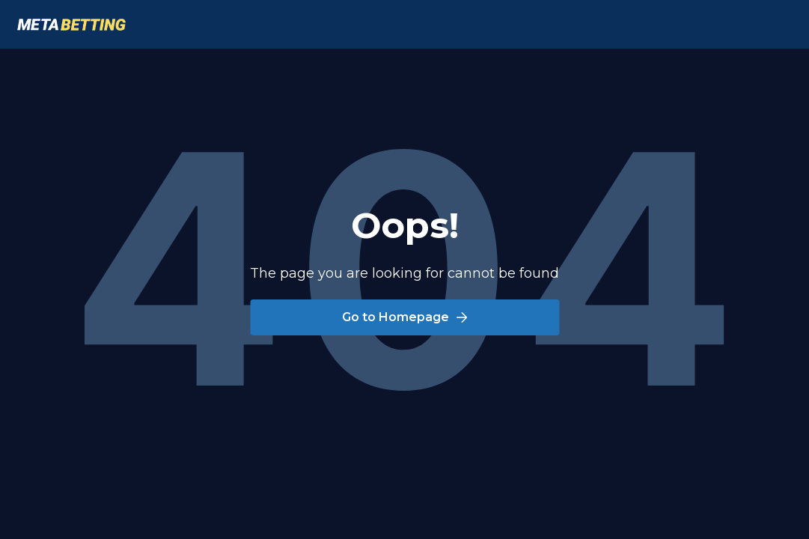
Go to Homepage (405, 317)
